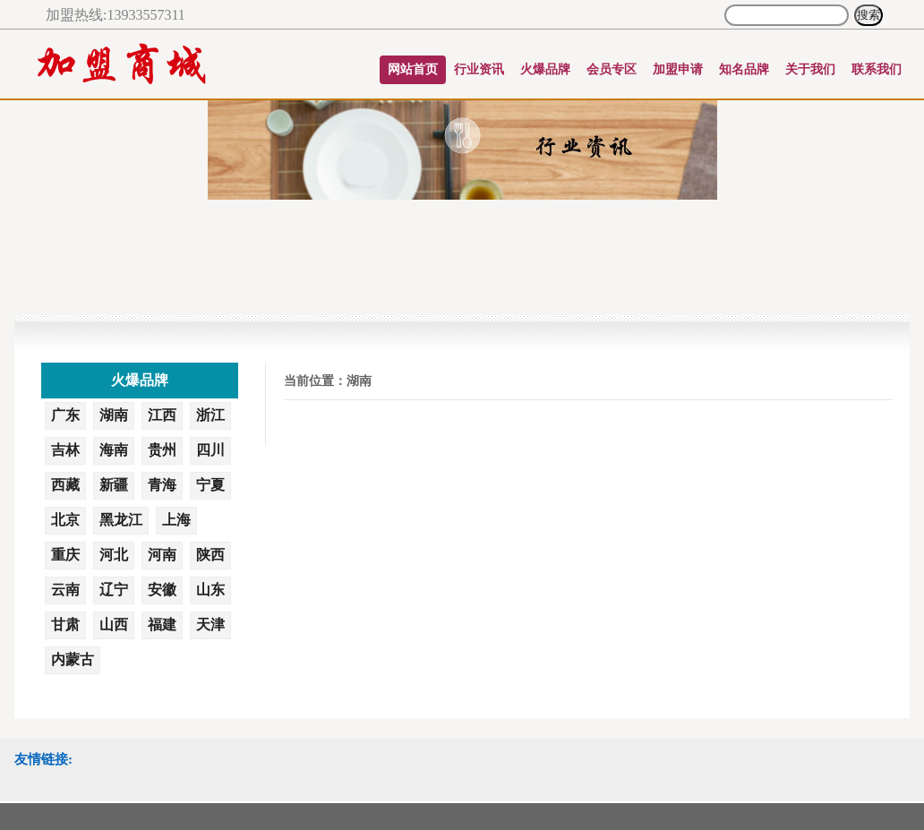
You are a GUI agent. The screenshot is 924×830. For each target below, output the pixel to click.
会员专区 (611, 69)
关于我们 (810, 69)
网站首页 (413, 69)
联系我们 (876, 69)
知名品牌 (744, 69)
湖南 (359, 381)
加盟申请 (678, 69)
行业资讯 (479, 69)
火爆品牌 (545, 69)
